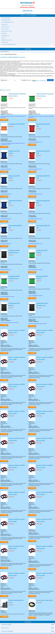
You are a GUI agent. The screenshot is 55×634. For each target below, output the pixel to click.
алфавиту (34, 80)
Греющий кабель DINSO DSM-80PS (17, 124)
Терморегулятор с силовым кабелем (44, 600)
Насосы (3, 37)
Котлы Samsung (5, 28)
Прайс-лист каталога (6, 89)
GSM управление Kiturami (7, 22)
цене (38, 80)
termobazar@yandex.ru (27, 13)
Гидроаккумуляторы (6, 40)
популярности (43, 80)
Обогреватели (4, 42)
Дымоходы (4, 33)
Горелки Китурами (5, 20)
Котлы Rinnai (4, 24)
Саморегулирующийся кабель (8, 44)
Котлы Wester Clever (6, 31)
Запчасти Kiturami (5, 17)
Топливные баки (5, 35)
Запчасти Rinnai (5, 26)
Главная (1, 54)
